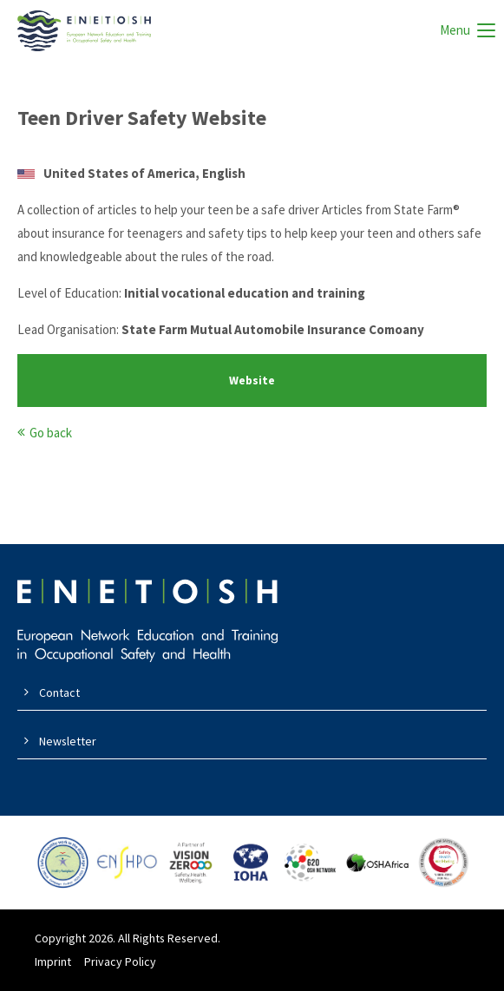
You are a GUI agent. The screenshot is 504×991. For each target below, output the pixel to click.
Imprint (53, 961)
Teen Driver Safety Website (141, 117)
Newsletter (67, 741)
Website (252, 380)
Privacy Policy (120, 961)
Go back (50, 432)
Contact (59, 692)
